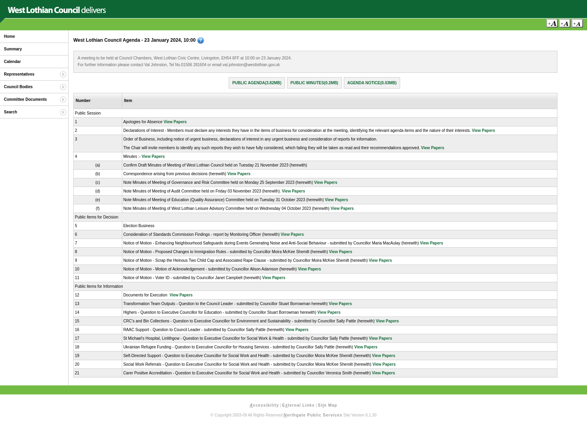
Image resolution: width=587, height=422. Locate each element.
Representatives (19, 74)
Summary (13, 49)
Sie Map (327, 405)
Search (10, 112)
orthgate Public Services (312, 415)
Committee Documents (25, 99)
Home (9, 36)
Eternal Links (298, 405)
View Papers (175, 122)
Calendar (12, 61)
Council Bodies (18, 87)
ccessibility (264, 405)
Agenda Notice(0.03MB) (372, 83)
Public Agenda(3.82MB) (256, 83)
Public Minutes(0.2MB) (314, 83)
